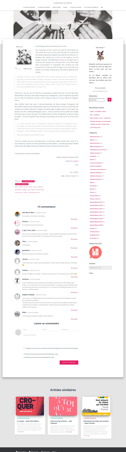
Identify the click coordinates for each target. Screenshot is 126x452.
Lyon (29, 189)
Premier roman (94, 199)
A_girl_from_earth (29, 230)
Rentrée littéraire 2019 (96, 222)
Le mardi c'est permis (96, 163)
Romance (92, 228)
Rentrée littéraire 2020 (96, 225)
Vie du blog (93, 238)
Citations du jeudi (95, 153)
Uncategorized (94, 235)
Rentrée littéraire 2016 (96, 212)
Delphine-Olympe (28, 294)
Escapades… (93, 156)
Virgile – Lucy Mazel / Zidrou (98, 111)
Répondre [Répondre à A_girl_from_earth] (74, 239)
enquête (20, 187)
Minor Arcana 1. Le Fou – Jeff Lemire (100, 118)
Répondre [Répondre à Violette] (74, 277)
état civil (25, 187)
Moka (24, 312)
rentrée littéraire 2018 (34, 192)
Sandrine (25, 279)
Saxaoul (25, 221)
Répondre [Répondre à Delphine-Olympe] (74, 310)
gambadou (26, 250)
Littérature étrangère (44, 7)
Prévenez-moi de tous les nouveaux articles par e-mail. (39, 357)
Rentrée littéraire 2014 (96, 205)
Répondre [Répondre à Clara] (74, 248)
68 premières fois (95, 136)
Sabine (62, 60)
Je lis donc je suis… (95, 127)
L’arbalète (75, 161)
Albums (65, 7)
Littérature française (29, 7)
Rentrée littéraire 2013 (96, 202)
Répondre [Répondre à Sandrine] (74, 292)
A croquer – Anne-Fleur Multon (28, 421)
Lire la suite (20, 431)
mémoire (33, 189)
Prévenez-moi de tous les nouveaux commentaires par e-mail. (41, 354)
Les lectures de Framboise (91, 7)
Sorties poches (94, 231)
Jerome (25, 259)
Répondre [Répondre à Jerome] (74, 268)
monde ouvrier (19, 192)
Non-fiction (93, 186)
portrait (26, 192)
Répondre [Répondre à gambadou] (74, 257)
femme (35, 187)
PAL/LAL (92, 189)
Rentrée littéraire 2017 (96, 215)
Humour (92, 159)
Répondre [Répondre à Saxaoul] (74, 228)
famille (30, 187)
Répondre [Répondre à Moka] (74, 319)
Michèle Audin (40, 189)
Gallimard (65, 157)
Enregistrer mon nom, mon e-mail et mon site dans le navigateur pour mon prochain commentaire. (52, 348)
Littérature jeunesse (75, 7)
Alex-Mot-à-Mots (28, 212)
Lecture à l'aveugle (95, 166)
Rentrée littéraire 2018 (21, 184)
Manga (92, 182)
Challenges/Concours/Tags (97, 149)
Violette (25, 270)
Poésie (92, 192)
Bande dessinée (57, 7)
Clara (24, 241)
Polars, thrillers (94, 195)
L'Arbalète (24, 189)
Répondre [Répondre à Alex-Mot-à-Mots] (74, 219)
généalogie (18, 189)
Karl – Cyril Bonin (95, 115)
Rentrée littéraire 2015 (96, 208)
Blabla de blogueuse (95, 146)
